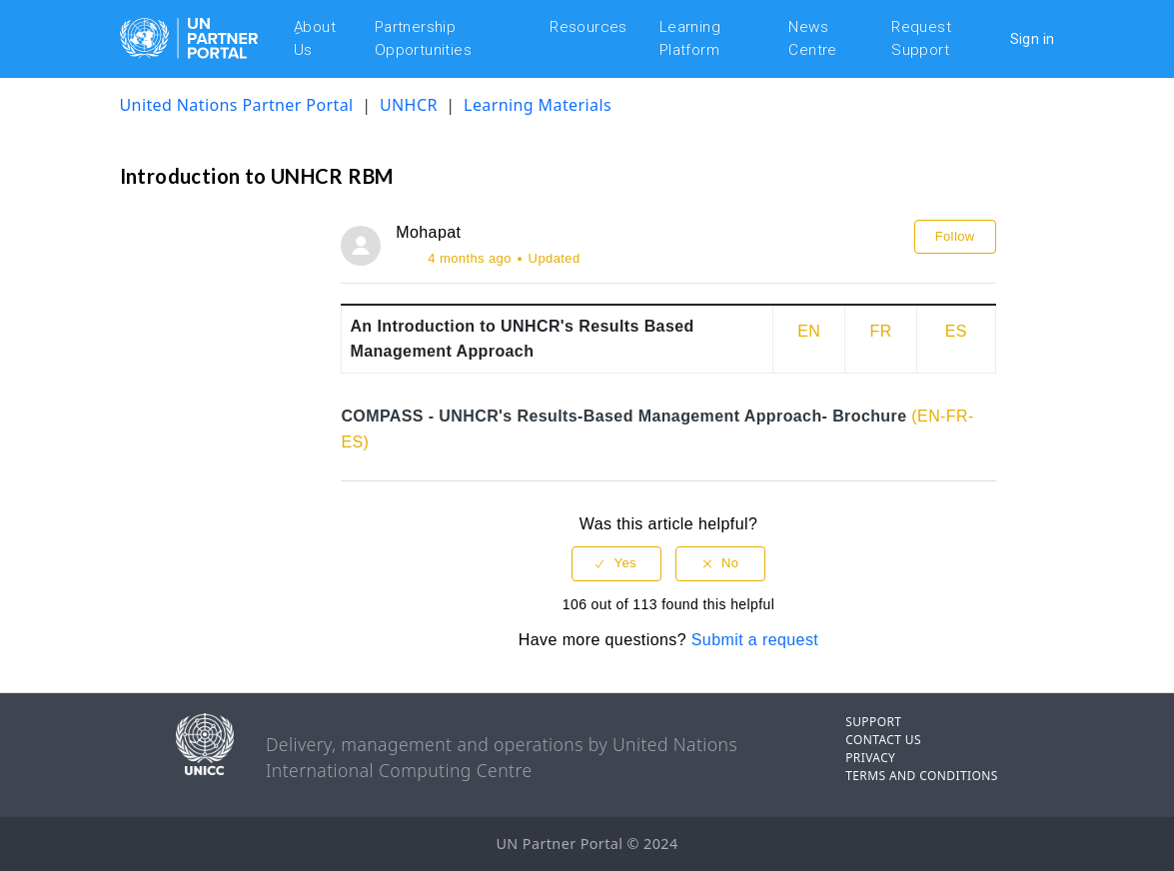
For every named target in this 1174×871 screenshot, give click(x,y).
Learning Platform (689, 38)
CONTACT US (883, 739)
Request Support (921, 38)
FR (881, 331)
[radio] (616, 563)
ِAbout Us (315, 38)
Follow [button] (955, 236)
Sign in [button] (1032, 39)
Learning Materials (537, 105)
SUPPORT (873, 721)
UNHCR (411, 105)
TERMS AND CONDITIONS (921, 775)
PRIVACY (870, 757)
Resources (588, 27)
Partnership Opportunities (423, 38)
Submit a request (754, 639)
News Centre (812, 38)
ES (956, 331)
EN (808, 331)
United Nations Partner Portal (237, 105)
